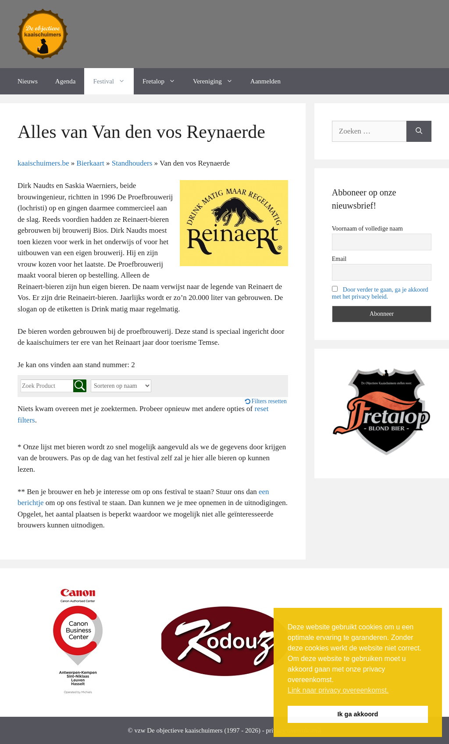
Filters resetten (268, 401)
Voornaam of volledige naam (367, 228)
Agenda (65, 81)
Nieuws (28, 81)
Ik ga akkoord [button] (358, 714)
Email (339, 259)
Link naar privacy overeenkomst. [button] (338, 690)
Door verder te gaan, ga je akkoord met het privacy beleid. (380, 293)
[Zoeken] (418, 131)
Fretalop (163, 81)
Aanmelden (265, 81)
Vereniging (217, 81)
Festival (113, 81)
